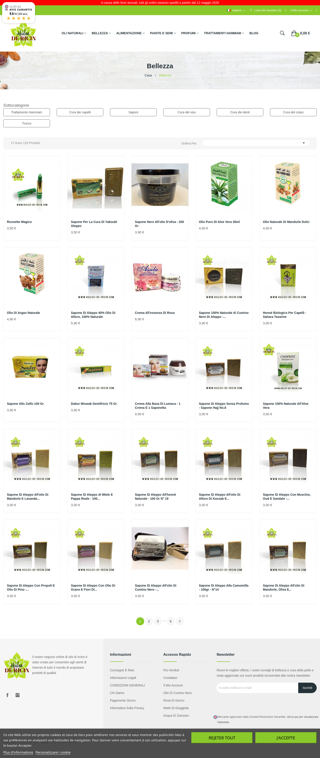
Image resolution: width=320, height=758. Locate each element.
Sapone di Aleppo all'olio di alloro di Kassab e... (219, 496)
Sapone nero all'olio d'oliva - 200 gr (159, 224)
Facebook (7, 695)
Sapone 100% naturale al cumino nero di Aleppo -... (224, 315)
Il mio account (173, 685)
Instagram (18, 695)
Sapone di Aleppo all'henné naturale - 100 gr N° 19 (155, 496)
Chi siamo (117, 693)
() (265, 10)
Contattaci (170, 678)
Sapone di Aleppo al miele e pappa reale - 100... (92, 496)
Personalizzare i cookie (53, 752)
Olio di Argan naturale (23, 313)
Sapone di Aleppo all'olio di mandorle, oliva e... (283, 587)
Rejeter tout (222, 737)
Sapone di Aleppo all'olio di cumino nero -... (155, 587)
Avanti (180, 621)
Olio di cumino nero (177, 693)
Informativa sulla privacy (127, 708)
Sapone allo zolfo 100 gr (25, 403)
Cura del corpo (293, 112)
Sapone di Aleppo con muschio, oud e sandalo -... (287, 496)
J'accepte (286, 737)
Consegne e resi (122, 670)
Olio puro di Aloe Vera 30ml (219, 222)
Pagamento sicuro (123, 700)
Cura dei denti (240, 112)
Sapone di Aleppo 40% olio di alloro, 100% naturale (93, 315)
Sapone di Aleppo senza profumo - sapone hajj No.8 (224, 405)
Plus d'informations (18, 752)
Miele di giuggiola (176, 708)
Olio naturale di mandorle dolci (286, 222)
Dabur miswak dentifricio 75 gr (94, 403)
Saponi (133, 112)
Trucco (26, 123)
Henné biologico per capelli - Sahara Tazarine (284, 315)
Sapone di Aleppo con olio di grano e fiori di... (93, 587)
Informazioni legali (123, 678)
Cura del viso (187, 112)
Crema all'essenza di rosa (155, 313)
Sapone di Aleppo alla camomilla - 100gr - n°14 (223, 587)
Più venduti (171, 670)
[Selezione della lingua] (236, 10)
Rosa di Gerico (173, 700)
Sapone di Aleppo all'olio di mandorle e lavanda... (27, 496)
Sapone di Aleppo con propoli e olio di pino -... (31, 587)
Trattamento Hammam (26, 112)
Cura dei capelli (80, 112)
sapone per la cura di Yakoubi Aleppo (94, 224)
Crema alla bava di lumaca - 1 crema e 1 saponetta (157, 405)
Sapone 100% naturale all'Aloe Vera (285, 405)
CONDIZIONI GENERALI (127, 685)
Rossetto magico (19, 222)
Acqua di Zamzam (176, 715)
